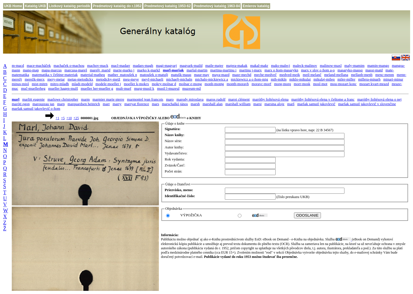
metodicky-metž (108, 79)
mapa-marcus (52, 70)
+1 (57, 118)
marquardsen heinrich (84, 104)
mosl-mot (320, 84)
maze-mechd (241, 74)
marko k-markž (148, 70)
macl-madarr (120, 65)
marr (106, 104)
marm (85, 99)
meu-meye (131, 79)
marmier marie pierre (108, 99)
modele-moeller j (108, 84)
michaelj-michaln (179, 79)
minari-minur (393, 79)
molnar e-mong (190, 84)
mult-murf (123, 88)
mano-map (31, 70)
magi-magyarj (166, 65)
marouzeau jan (43, 104)
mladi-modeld (82, 84)
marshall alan (212, 104)
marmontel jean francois (145, 99)
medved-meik (289, 74)
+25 (76, 118)
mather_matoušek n (122, 74)
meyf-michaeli (152, 79)
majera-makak (236, 65)
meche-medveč (265, 74)
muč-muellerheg (33, 88)
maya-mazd (220, 74)
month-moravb (238, 84)
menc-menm (384, 74)
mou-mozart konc (343, 84)
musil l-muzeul (168, 88)
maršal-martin (196, 70)
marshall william (238, 104)
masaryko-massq (350, 70)
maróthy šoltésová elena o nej (379, 99)
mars (155, 104)
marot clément (239, 99)
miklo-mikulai (300, 79)
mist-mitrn (40, 84)
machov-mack (97, 65)
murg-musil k (144, 88)
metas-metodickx (80, 79)
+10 (69, 118)
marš (290, 104)
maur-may (201, 74)
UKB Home (13, 6)
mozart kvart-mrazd (374, 84)
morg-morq (282, 84)
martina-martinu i (223, 70)
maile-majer (214, 65)
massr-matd (374, 70)
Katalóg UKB (35, 6)
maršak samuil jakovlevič (316, 104)
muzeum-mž (191, 88)
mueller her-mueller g (97, 88)
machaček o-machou (69, 65)
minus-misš (20, 84)
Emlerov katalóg (256, 6)
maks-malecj (280, 65)
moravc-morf (261, 84)
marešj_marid (100, 70)
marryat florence (136, 104)
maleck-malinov (305, 65)
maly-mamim (354, 65)
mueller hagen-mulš (63, 88)
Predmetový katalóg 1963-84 (217, 6)
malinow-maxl (331, 65)
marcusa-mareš (76, 70)
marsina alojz (274, 104)
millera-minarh (369, 79)
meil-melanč (312, 74)
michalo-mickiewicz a (211, 79)
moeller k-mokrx (136, 84)
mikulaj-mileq (324, 79)
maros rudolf (215, 99)
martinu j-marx (250, 70)
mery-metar (56, 79)
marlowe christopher (63, 99)
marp (61, 104)
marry (117, 104)
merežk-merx (34, 79)
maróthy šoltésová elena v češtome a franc (322, 99)
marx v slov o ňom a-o (318, 70)
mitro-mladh (59, 84)
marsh (195, 104)
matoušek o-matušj (154, 74)
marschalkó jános (175, 104)
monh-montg (214, 84)
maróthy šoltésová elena (270, 99)
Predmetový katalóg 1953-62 (167, 6)
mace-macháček (39, 65)
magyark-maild (191, 65)
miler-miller (346, 79)
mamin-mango (378, 65)
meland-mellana (336, 74)
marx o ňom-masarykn (281, 70)
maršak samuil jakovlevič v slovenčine (367, 104)
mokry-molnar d (164, 84)
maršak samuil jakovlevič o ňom (36, 108)
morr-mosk (302, 84)
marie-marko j (123, 70)
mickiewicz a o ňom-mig (249, 79)
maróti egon (21, 104)
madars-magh (143, 65)
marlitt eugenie (33, 99)
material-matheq (93, 74)
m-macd (18, 65)
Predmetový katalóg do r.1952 (117, 6)
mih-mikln (279, 79)
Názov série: (173, 141)
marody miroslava (189, 99)
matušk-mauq (181, 74)
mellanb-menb (362, 74)
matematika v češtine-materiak (55, 74)
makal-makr (259, 65)
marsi (257, 104)
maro (170, 99)
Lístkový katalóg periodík (69, 6)
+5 (63, 118)
